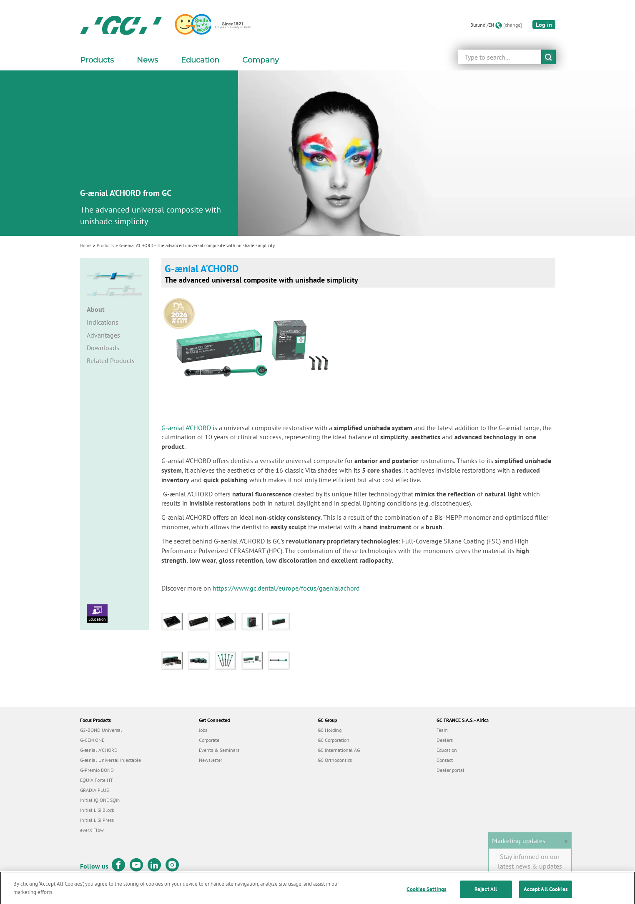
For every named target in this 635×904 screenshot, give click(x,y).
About (96, 309)
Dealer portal (450, 770)
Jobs (203, 730)
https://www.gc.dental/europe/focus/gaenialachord (287, 588)
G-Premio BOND (97, 770)
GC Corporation (333, 740)
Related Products (111, 360)
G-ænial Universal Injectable (110, 760)
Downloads (103, 347)
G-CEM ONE (92, 740)
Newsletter (210, 760)
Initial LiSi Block (97, 810)
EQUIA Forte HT (96, 780)
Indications (102, 322)
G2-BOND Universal (101, 730)
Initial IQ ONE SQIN (100, 800)
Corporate (209, 740)
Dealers (445, 740)
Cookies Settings (426, 895)
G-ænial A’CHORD (186, 427)
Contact (445, 760)
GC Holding (329, 730)
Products (105, 245)
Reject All (485, 895)
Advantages (103, 335)
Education (97, 613)
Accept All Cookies (545, 895)
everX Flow (92, 830)
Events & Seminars (219, 750)
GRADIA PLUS (94, 790)
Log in (544, 24)
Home (86, 245)
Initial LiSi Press (97, 820)
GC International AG (339, 750)
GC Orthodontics (335, 760)
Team (442, 730)
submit (548, 57)
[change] (512, 25)
